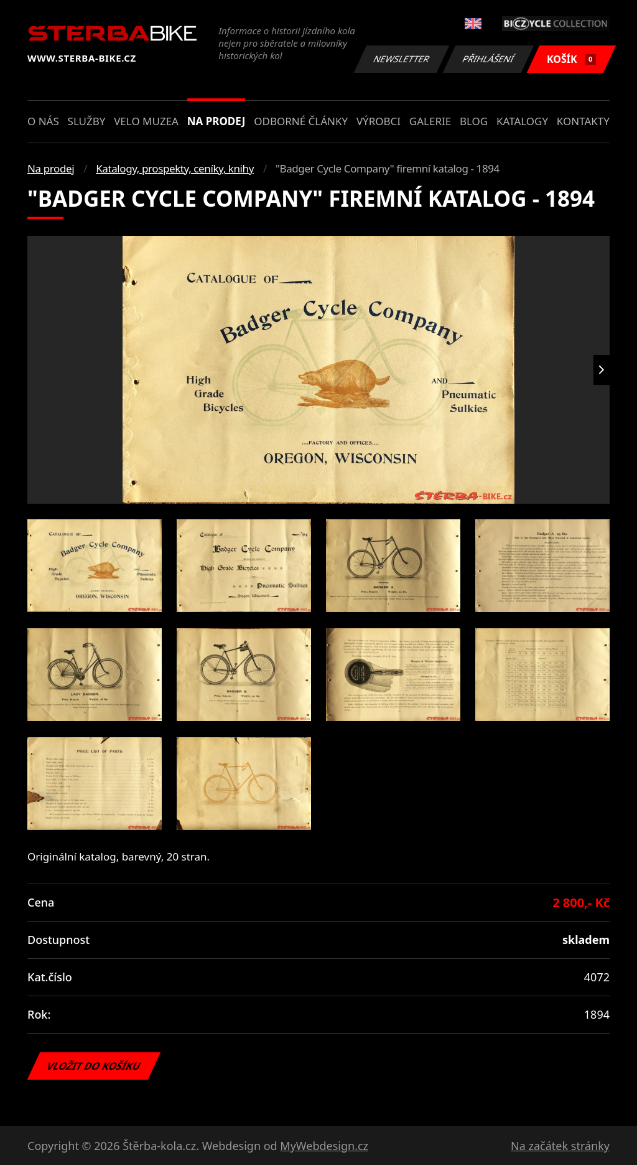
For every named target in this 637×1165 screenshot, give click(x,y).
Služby (87, 121)
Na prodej (216, 121)
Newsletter (401, 59)
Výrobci (378, 121)
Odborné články (301, 121)
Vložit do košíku (94, 1066)
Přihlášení (488, 59)
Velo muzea (146, 121)
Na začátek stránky (560, 1145)
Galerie (430, 121)
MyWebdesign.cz (324, 1145)
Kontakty (583, 121)
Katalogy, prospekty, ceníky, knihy (175, 168)
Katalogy (522, 121)
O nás (43, 121)
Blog (474, 121)
